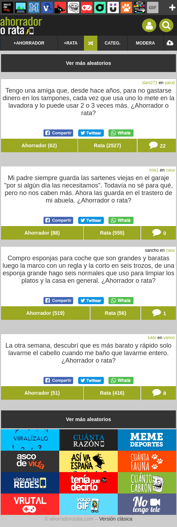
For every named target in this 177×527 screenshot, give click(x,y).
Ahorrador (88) (42, 233)
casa (170, 170)
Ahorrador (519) (45, 313)
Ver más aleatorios (88, 63)
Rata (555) (112, 233)
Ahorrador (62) (39, 145)
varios (169, 337)
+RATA (71, 43)
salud (170, 82)
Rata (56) (115, 313)
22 (157, 145)
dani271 (150, 82)
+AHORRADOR (29, 43)
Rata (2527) (107, 145)
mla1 (154, 170)
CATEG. (112, 43)
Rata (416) (112, 393)
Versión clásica (115, 519)
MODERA (145, 43)
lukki (152, 337)
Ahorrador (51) (42, 393)
